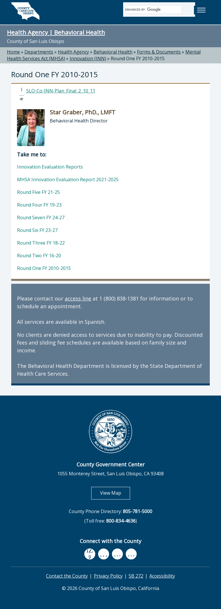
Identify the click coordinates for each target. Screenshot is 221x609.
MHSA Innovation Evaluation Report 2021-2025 (68, 179)
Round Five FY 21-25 (38, 192)
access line (78, 298)
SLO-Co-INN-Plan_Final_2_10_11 (60, 91)
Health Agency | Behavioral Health (56, 32)
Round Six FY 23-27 (37, 230)
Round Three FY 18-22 (41, 243)
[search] (153, 9)
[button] (201, 10)
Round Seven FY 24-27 (40, 217)
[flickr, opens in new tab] (117, 554)
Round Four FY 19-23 (39, 205)
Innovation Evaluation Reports (50, 167)
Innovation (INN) (88, 58)
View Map (115, 492)
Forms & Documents (159, 52)
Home (13, 52)
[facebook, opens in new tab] (89, 554)
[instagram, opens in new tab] (131, 554)
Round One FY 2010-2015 (138, 58)
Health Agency (73, 52)
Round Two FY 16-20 (39, 255)
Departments (38, 52)
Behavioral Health (113, 52)
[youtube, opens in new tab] (104, 554)
